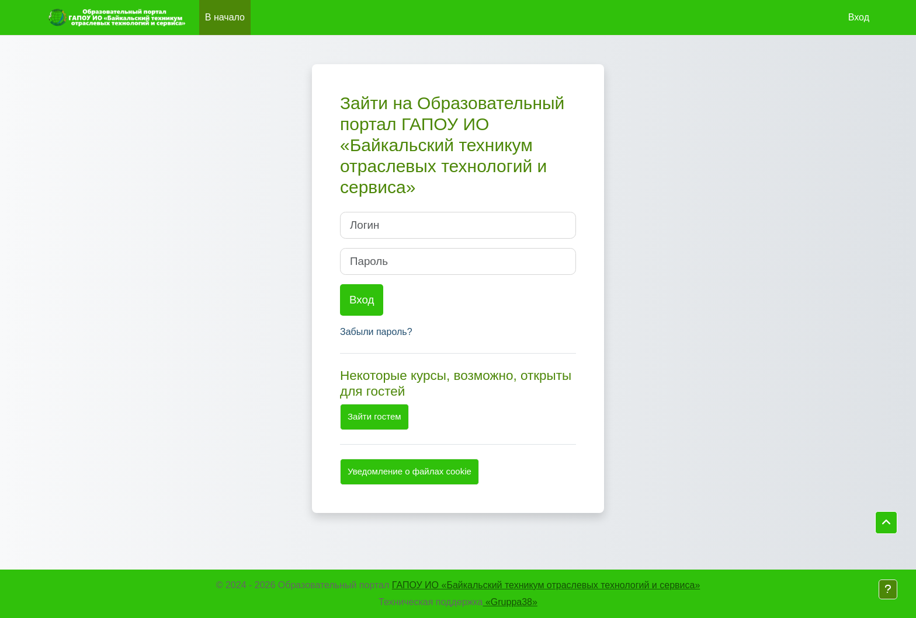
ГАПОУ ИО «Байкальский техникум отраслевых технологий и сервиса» (546, 585)
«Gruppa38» (510, 602)
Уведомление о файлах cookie (409, 471)
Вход (858, 17)
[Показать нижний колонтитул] (888, 589)
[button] (886, 523)
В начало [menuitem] (225, 17)
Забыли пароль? (376, 332)
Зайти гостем (374, 416)
